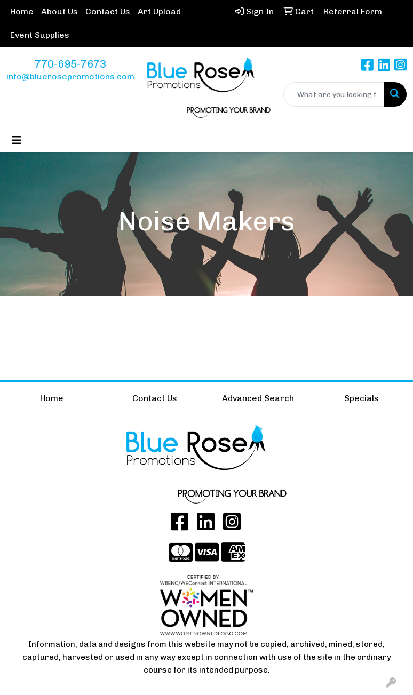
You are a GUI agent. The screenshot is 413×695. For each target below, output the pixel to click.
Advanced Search (258, 398)
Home (22, 11)
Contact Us (107, 11)
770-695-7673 (70, 64)
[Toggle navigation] (16, 140)
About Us (59, 11)
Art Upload (159, 11)
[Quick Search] (333, 94)
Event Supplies (39, 35)
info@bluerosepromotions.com (70, 76)
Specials (361, 398)
